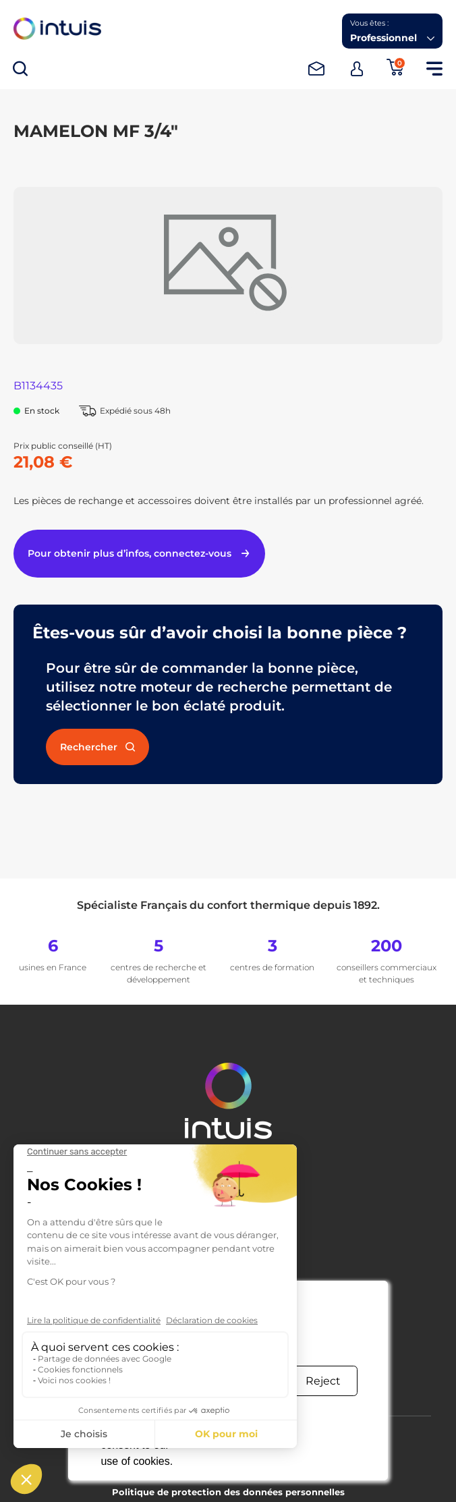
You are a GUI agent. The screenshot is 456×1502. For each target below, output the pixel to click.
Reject (323, 1380)
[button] (392, 31)
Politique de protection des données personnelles (228, 1491)
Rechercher (97, 747)
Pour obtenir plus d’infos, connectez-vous (139, 553)
